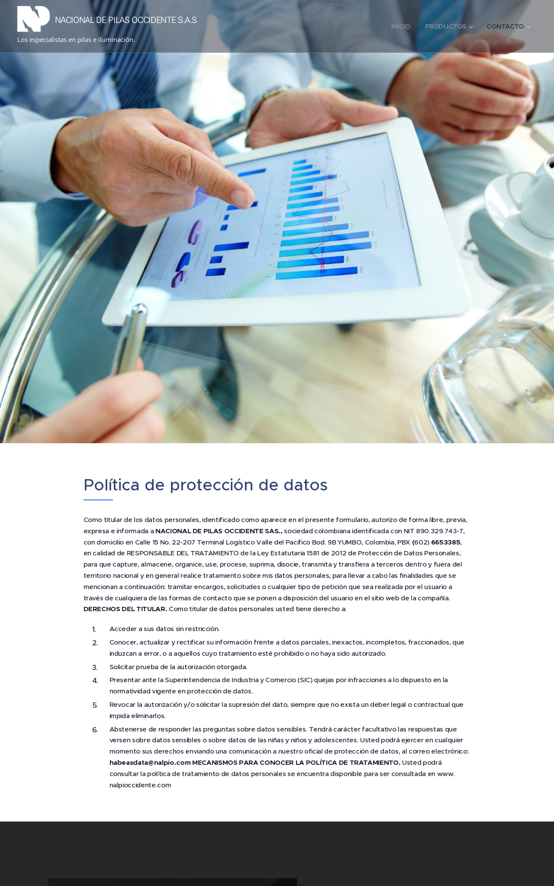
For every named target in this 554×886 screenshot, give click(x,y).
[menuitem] (398, 26)
